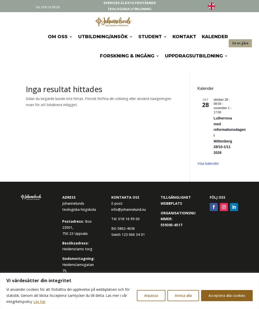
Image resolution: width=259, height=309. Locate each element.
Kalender (215, 36)
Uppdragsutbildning (194, 56)
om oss (58, 36)
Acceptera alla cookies (226, 295)
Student (150, 36)
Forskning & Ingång (127, 56)
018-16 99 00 (50, 7)
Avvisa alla (183, 295)
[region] (129, 291)
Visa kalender (208, 163)
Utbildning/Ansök (103, 36)
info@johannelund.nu (128, 209)
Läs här (39, 301)
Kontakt (184, 36)
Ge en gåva (240, 43)
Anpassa (151, 295)
